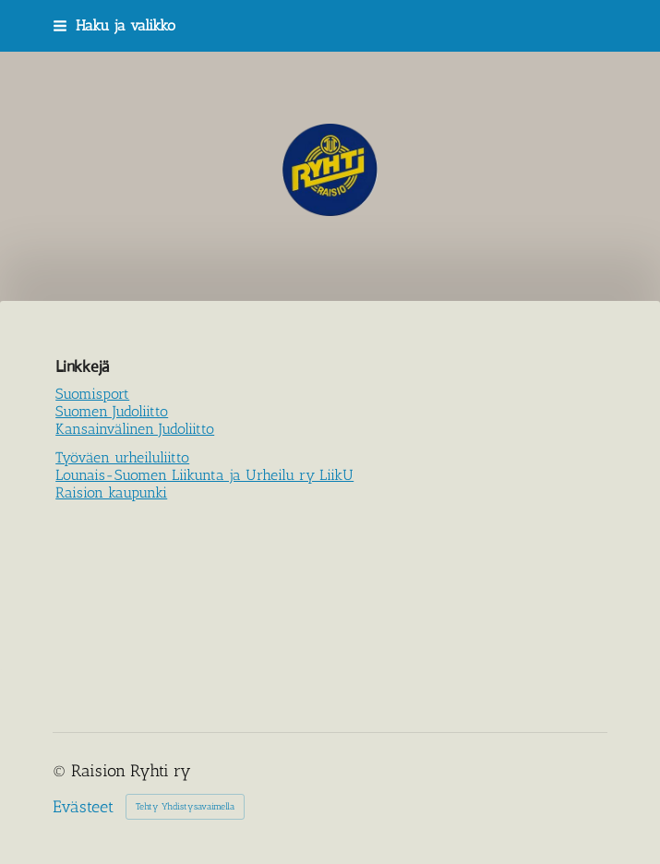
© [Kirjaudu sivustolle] (62, 771)
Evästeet (83, 806)
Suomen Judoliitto (111, 411)
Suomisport (92, 393)
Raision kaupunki (111, 492)
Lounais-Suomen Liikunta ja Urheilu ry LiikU (204, 475)
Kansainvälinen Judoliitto (134, 429)
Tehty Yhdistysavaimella (185, 806)
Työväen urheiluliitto (122, 457)
